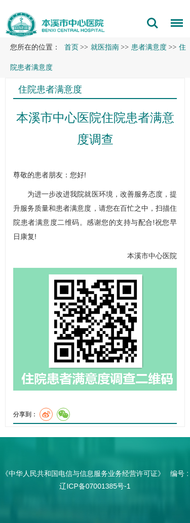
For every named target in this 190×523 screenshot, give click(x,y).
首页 (71, 47)
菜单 (174, 25)
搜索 (152, 23)
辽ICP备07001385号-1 (94, 486)
